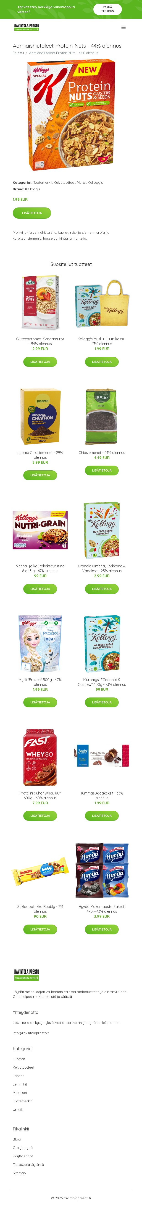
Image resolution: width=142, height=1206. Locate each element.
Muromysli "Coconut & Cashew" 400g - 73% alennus (102, 682)
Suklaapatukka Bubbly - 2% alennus (40, 909)
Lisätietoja (32, 213)
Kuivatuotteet (64, 182)
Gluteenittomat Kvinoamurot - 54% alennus (40, 341)
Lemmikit (20, 1084)
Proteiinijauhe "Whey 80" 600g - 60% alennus (40, 795)
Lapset (18, 1076)
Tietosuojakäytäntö (28, 1164)
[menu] (123, 27)
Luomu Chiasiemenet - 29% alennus (40, 455)
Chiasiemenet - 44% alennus (102, 452)
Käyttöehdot (23, 1156)
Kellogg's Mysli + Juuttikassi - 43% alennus (102, 341)
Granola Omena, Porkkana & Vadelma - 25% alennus (102, 568)
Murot (81, 182)
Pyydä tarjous (107, 9)
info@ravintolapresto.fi (31, 1033)
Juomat (19, 1059)
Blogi (17, 1139)
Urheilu (18, 1109)
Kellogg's (95, 182)
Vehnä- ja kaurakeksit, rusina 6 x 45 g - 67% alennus (40, 568)
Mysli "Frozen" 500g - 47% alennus (40, 682)
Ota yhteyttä (23, 1148)
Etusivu (18, 53)
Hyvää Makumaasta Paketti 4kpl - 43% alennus (102, 909)
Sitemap (19, 1173)
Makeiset (20, 1093)
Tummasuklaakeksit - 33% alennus (102, 795)
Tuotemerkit (42, 182)
